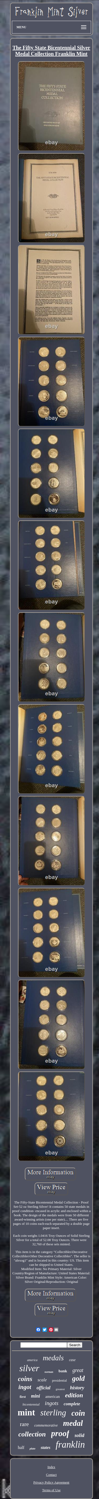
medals (53, 1358)
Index (51, 1467)
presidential (59, 1380)
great (77, 1370)
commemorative (46, 1425)
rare (24, 1424)
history (77, 1387)
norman (49, 1371)
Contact (51, 1475)
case (72, 1360)
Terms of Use (51, 1490)
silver (29, 1368)
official (43, 1387)
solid (79, 1435)
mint (26, 1412)
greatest (60, 1389)
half (21, 1447)
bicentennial (31, 1404)
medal (73, 1423)
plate (32, 1448)
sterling (53, 1412)
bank (63, 1371)
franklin (70, 1444)
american (52, 1396)
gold (78, 1378)
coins (25, 1378)
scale (42, 1379)
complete (72, 1403)
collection (32, 1434)
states (45, 1447)
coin (78, 1413)
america (32, 1360)
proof (60, 1433)
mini (35, 1396)
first (23, 1397)
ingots (51, 1403)
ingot (24, 1387)
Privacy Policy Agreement (51, 1482)
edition (74, 1395)
